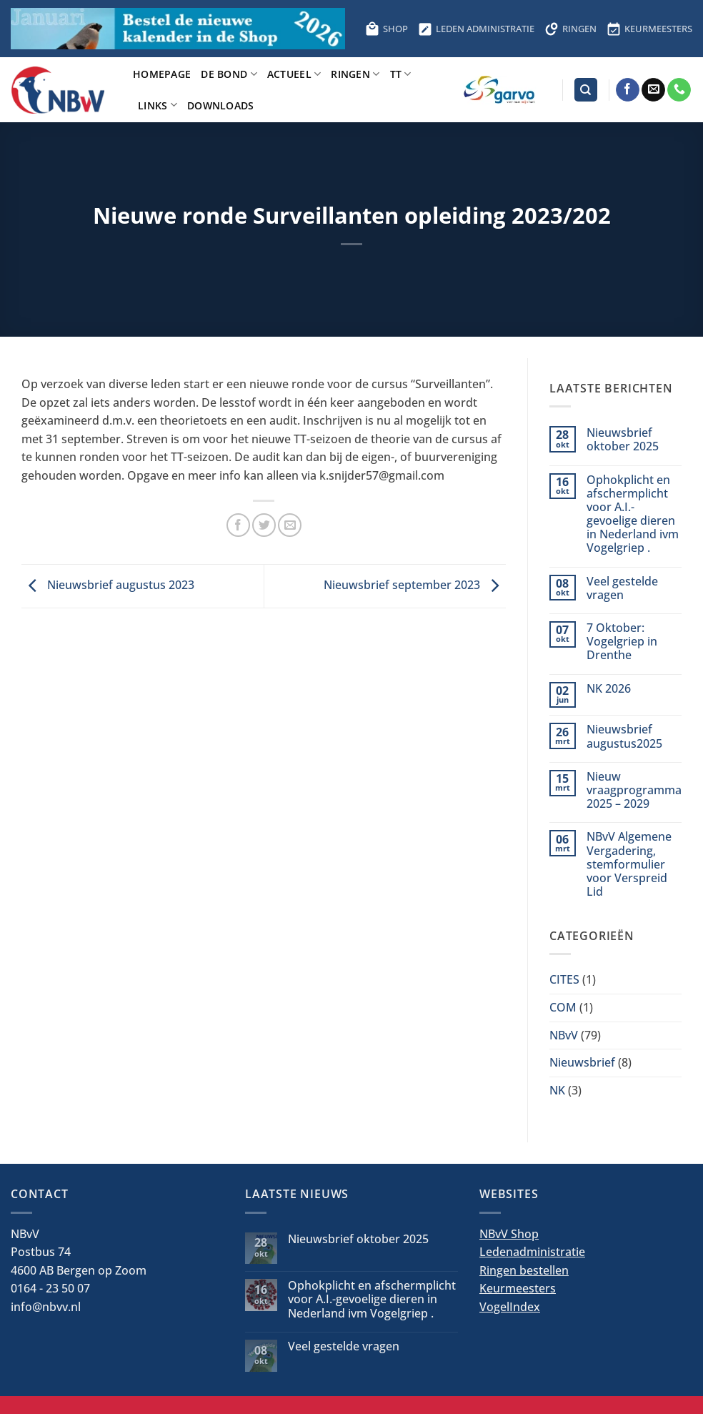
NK (557, 1090)
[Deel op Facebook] (238, 525)
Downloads (220, 105)
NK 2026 (609, 689)
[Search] (585, 90)
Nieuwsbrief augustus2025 (624, 736)
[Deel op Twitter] (264, 525)
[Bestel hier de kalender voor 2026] (178, 28)
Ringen (355, 74)
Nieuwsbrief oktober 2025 (623, 439)
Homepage (162, 74)
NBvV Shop (509, 1234)
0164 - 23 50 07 (50, 1288)
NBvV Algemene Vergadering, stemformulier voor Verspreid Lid (629, 864)
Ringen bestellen (524, 1270)
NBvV (563, 1035)
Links (157, 105)
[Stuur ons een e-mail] (653, 90)
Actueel (294, 74)
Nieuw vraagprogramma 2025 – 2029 (634, 790)
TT (401, 74)
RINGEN (570, 28)
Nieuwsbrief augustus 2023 (107, 585)
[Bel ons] (679, 90)
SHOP (386, 28)
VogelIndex (509, 1307)
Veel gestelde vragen (622, 588)
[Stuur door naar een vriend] (289, 525)
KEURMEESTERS (649, 28)
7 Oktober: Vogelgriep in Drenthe (622, 642)
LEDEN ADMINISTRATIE (476, 28)
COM (563, 1007)
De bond (229, 74)
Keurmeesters (517, 1288)
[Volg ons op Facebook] (627, 90)
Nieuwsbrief (582, 1062)
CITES (564, 979)
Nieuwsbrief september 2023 (415, 585)
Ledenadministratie (532, 1252)
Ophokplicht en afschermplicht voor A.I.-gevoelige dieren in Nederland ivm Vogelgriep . (633, 514)
